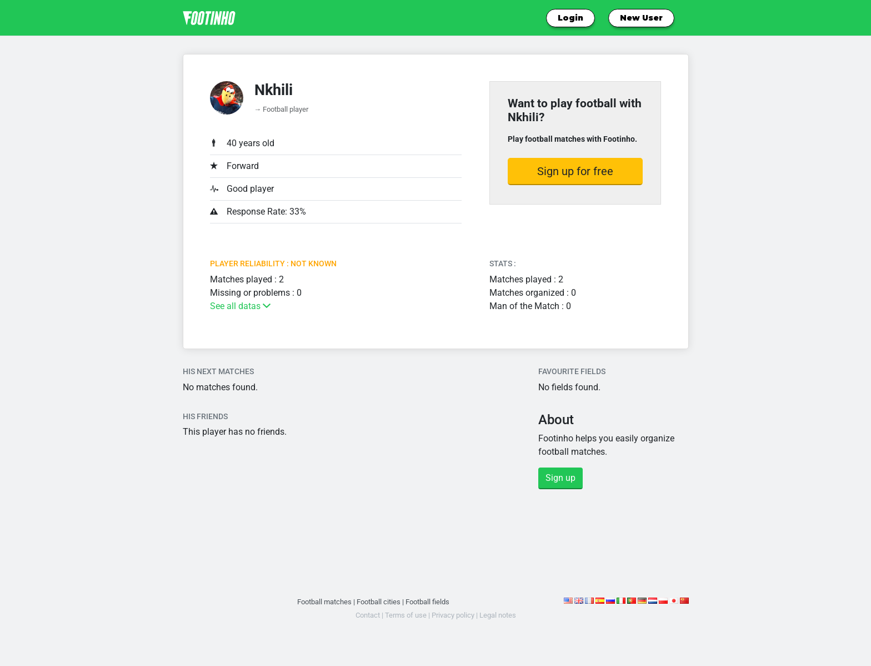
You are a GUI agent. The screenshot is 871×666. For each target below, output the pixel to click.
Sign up (560, 478)
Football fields (427, 602)
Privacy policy (453, 615)
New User (641, 18)
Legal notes (497, 615)
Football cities (379, 602)
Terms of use (406, 615)
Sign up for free (575, 171)
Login (570, 18)
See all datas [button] (240, 306)
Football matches (324, 602)
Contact (368, 615)
